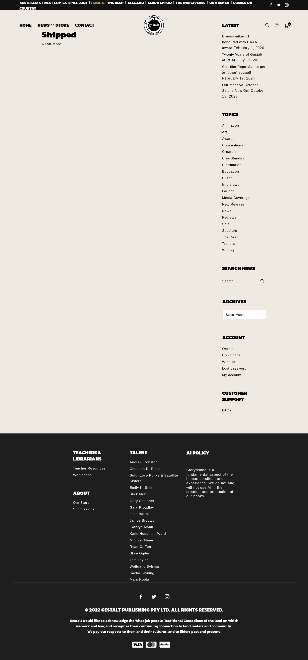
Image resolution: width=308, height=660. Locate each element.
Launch (228, 191)
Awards (228, 139)
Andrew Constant (144, 462)
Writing (228, 250)
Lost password (234, 368)
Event (227, 178)
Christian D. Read (145, 469)
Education (230, 171)
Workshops (82, 475)
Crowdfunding (233, 158)
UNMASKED (219, 2)
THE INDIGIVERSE (190, 2)
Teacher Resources (89, 468)
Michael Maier (141, 540)
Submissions (83, 509)
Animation (230, 125)
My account (231, 375)
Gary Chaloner (142, 501)
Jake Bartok (140, 514)
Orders (228, 349)
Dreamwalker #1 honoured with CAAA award (239, 42)
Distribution (232, 165)
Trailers (228, 244)
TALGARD (135, 2)
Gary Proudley (142, 507)
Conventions (232, 145)
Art (224, 132)
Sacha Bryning (142, 573)
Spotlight (229, 231)
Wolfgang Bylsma (144, 566)
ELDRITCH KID (160, 2)
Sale (226, 224)
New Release (233, 204)
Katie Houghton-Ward (148, 534)
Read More (52, 44)
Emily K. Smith (142, 488)
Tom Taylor (139, 560)
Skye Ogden (140, 553)
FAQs (226, 410)
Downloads (231, 355)
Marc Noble (139, 579)
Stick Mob (138, 494)
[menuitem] (28, 25)
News (226, 211)
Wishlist (228, 362)
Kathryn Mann (141, 527)
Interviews (230, 184)
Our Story (81, 503)
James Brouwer (143, 520)
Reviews (229, 217)
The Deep (230, 237)
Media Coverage (236, 198)
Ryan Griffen (140, 547)
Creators (229, 152)
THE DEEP (115, 2)
